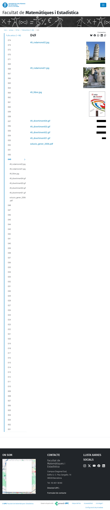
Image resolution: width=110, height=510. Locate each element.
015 (9, 363)
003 (9, 420)
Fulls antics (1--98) (28, 30)
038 (9, 253)
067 (9, 74)
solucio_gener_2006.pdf (41, 144)
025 (9, 315)
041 (9, 239)
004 (9, 415)
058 (9, 116)
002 (9, 425)
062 (9, 97)
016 (9, 358)
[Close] (103, 5)
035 (9, 267)
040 (9, 243)
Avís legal (99, 503)
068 (9, 69)
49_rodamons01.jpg (39, 68)
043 (9, 229)
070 (9, 54)
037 (9, 258)
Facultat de (40, 12)
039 (9, 248)
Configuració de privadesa (94, 507)
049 (9, 159)
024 (9, 320)
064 (9, 88)
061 (9, 102)
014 (9, 367)
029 (9, 296)
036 (9, 262)
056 (9, 126)
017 (9, 353)
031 (9, 286)
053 (9, 140)
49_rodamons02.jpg (39, 42)
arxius (11, 30)
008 (9, 396)
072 (9, 50)
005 (9, 410)
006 (9, 405)
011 (9, 382)
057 (9, 121)
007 (9, 401)
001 (9, 429)
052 (9, 145)
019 (9, 343)
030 (9, 291)
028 (9, 300)
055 (9, 131)
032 (9, 282)
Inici (5, 30)
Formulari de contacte (56, 493)
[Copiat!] (105, 35)
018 (9, 348)
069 (9, 64)
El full (17, 30)
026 (9, 310)
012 (9, 377)
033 (9, 277)
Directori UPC (53, 488)
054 (9, 135)
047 (9, 210)
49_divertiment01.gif (40, 138)
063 (9, 93)
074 (9, 40)
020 (9, 339)
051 (9, 150)
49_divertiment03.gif (40, 126)
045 (9, 220)
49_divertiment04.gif (40, 121)
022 (9, 329)
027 (9, 305)
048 (9, 205)
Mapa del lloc (76, 503)
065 (9, 83)
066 (9, 78)
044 (9, 224)
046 (9, 215)
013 (9, 372)
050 (9, 155)
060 (9, 107)
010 (9, 386)
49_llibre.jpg (36, 92)
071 (9, 59)
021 (9, 334)
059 (9, 112)
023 (9, 324)
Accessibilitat (88, 503)
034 (9, 272)
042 (9, 234)
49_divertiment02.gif (40, 132)
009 (9, 391)
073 (9, 45)
